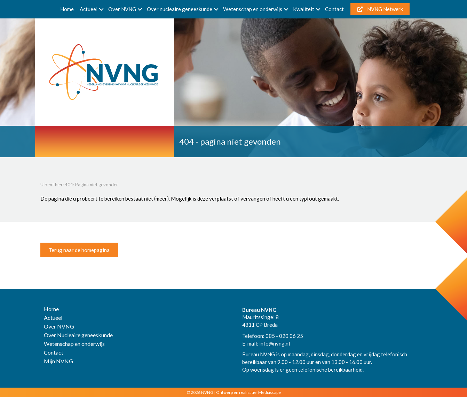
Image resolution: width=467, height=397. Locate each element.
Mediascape (269, 392)
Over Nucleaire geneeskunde (78, 335)
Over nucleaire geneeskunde (179, 9)
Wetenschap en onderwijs (252, 9)
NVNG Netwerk (380, 9)
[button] (101, 9)
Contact (334, 9)
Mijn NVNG (58, 361)
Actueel (88, 9)
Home (67, 9)
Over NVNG (122, 9)
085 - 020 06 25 (284, 336)
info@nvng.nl (274, 343)
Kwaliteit (303, 9)
